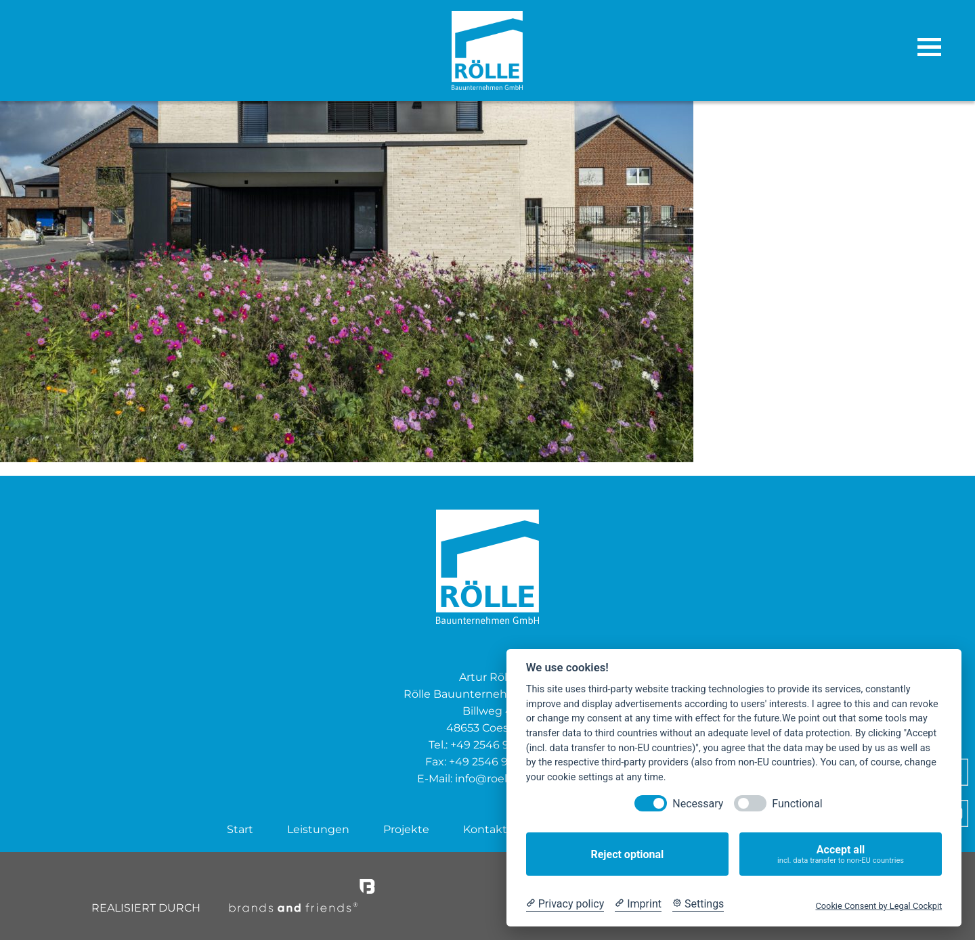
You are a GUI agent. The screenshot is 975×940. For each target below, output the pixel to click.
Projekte (406, 829)
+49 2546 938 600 (498, 744)
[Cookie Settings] (698, 904)
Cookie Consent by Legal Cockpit (878, 906)
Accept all (841, 854)
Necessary (697, 803)
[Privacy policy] (565, 904)
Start (240, 829)
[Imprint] (638, 904)
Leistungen (318, 829)
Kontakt (485, 829)
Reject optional (627, 854)
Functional (797, 803)
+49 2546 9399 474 (499, 761)
